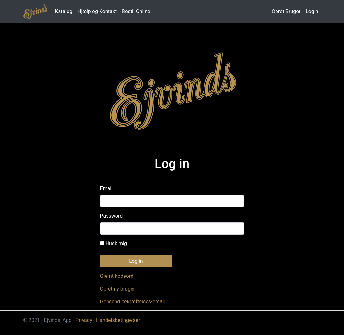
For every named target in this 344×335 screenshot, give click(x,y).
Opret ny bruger (117, 289)
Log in (136, 261)
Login (312, 11)
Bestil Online (136, 11)
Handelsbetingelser (118, 320)
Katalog (64, 11)
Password (111, 216)
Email (106, 188)
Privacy (84, 320)
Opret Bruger (286, 11)
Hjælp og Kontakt (97, 11)
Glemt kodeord (117, 276)
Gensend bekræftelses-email (132, 302)
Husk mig (113, 243)
